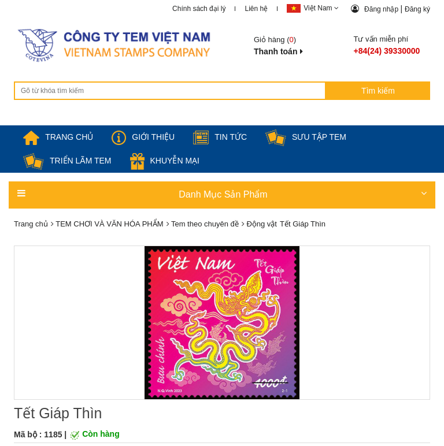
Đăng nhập (382, 9)
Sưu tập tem (305, 137)
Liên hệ (256, 8)
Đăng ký (417, 9)
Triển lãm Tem (67, 160)
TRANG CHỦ (58, 137)
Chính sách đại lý (198, 8)
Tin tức (220, 137)
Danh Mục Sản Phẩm (222, 193)
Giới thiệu (143, 137)
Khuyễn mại (164, 160)
